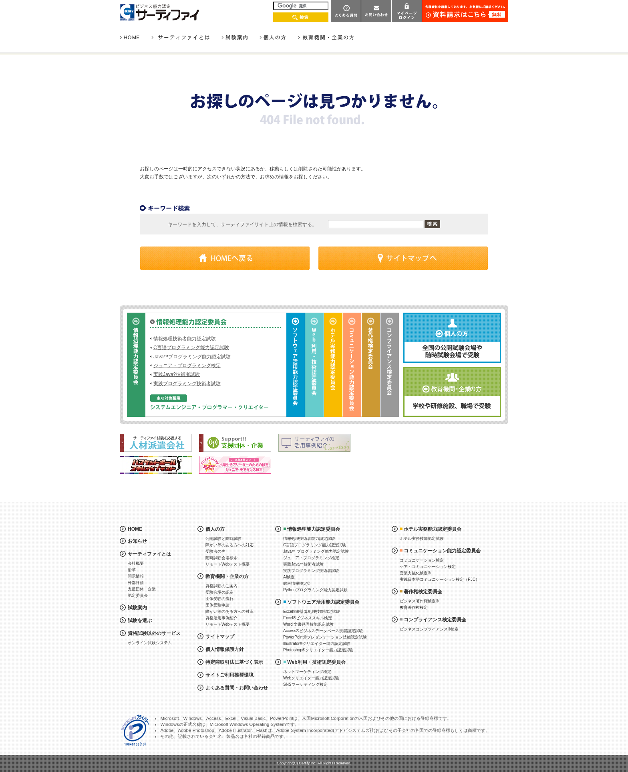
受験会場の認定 (219, 592)
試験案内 (137, 607)
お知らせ (137, 541)
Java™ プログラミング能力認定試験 (316, 551)
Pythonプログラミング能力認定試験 (315, 590)
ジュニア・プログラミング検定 (187, 365)
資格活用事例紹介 (221, 618)
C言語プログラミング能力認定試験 (191, 347)
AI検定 (289, 577)
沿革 (132, 570)
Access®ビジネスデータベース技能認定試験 (323, 631)
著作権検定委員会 (423, 591)
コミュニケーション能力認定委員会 (442, 551)
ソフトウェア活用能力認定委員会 (323, 602)
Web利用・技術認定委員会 (316, 662)
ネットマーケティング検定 (307, 671)
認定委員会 (138, 595)
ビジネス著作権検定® (419, 601)
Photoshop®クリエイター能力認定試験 (318, 650)
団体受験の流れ (219, 598)
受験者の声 (215, 551)
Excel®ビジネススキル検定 (307, 618)
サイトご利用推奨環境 (229, 675)
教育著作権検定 (414, 607)
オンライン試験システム (150, 643)
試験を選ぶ (140, 620)
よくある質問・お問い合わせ (236, 688)
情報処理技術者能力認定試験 (184, 339)
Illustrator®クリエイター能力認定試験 (317, 643)
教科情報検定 (296, 583)
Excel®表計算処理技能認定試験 (311, 611)
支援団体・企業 (142, 589)
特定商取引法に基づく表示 (234, 662)
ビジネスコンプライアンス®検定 (429, 629)
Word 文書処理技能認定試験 (308, 624)
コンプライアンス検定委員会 (435, 619)
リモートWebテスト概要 (227, 564)
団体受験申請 (217, 605)
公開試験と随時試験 (223, 538)
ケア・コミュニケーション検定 (428, 566)
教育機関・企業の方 (227, 576)
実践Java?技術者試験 (176, 374)
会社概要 (136, 563)
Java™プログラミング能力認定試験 (192, 357)
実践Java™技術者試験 (303, 564)
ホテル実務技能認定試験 (422, 538)
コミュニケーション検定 (422, 560)
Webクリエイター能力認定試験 (311, 678)
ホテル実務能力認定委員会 (432, 529)
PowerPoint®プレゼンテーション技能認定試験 (325, 637)
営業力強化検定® (415, 573)
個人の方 (215, 529)
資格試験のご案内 (221, 586)
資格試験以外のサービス (154, 633)
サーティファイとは (149, 554)
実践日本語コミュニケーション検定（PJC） (439, 579)
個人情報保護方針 (224, 649)
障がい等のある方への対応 (229, 545)
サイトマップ (219, 636)
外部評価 (136, 582)
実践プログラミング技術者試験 (187, 383)
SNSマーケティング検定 (305, 684)
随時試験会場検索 (221, 558)
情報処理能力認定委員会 (313, 529)
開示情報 (136, 576)
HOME (135, 529)
